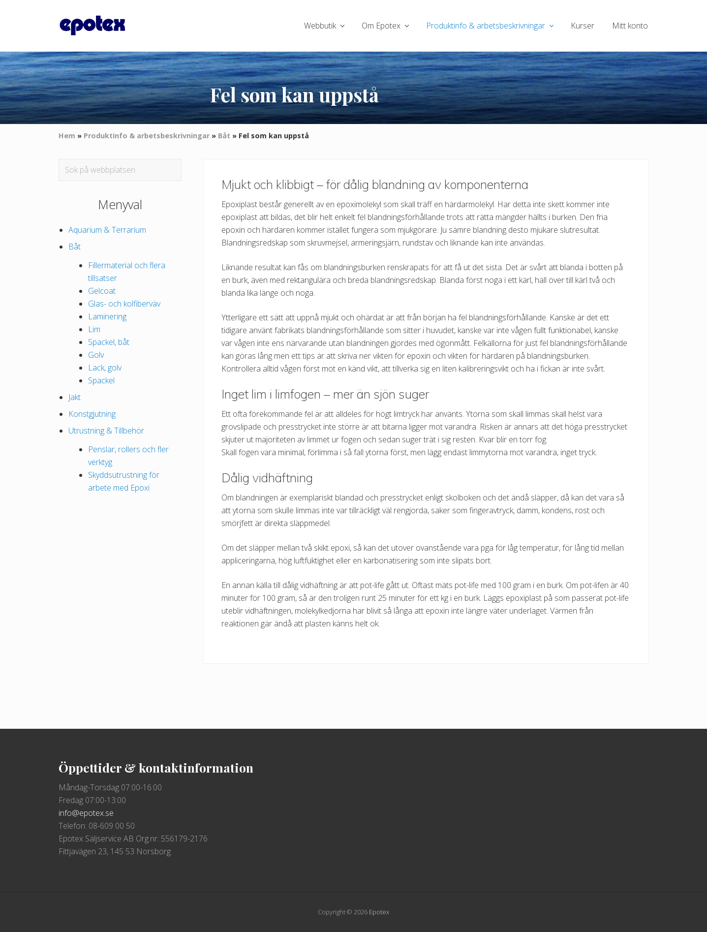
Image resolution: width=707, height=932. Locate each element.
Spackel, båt (108, 342)
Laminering (107, 316)
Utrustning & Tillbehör (106, 430)
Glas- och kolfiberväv (124, 303)
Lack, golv (105, 367)
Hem (67, 135)
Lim (94, 329)
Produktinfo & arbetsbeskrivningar (147, 135)
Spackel (101, 380)
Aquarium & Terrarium (107, 229)
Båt (224, 135)
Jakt (74, 397)
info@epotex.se (86, 813)
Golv (96, 354)
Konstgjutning (92, 413)
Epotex (379, 911)
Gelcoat (102, 290)
